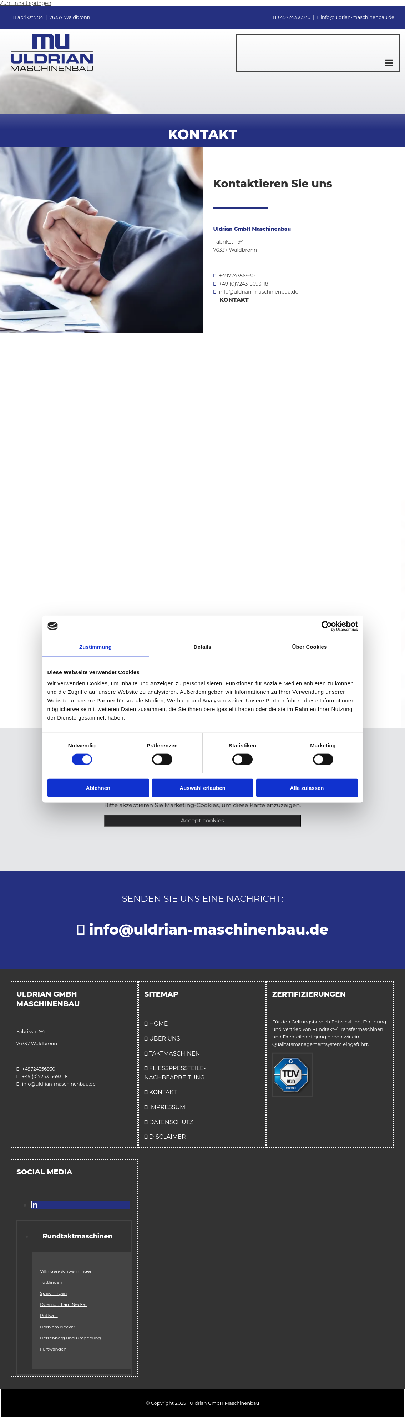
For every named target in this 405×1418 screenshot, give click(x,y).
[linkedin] (34, 1205)
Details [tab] (203, 646)
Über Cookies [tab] (309, 646)
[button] (315, 63)
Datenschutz (171, 1122)
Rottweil (49, 1315)
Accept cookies (202, 822)
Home (158, 1023)
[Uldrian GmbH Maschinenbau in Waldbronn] (52, 69)
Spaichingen (53, 1293)
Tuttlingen (51, 1282)
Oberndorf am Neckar (63, 1304)
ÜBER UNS (164, 1038)
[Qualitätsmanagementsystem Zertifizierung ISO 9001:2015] (292, 1095)
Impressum (167, 1107)
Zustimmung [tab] (95, 646)
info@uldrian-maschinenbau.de (258, 292)
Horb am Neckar (57, 1326)
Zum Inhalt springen (25, 3)
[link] (39, 1236)
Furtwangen (53, 1349)
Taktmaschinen (174, 1053)
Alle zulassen (307, 788)
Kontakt (163, 1092)
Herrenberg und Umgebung (70, 1338)
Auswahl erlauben (202, 788)
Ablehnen (98, 788)
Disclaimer (167, 1136)
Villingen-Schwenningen (66, 1271)
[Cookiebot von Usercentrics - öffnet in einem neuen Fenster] (326, 626)
